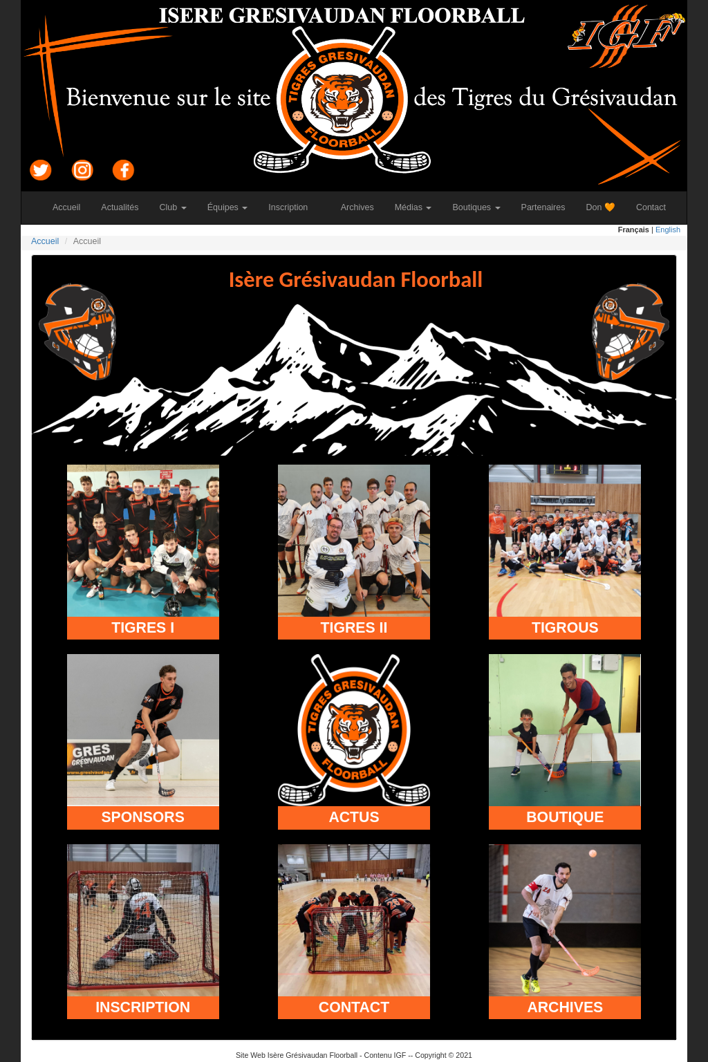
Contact (656, 207)
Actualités (125, 207)
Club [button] (173, 207)
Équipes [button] (227, 207)
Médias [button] (413, 207)
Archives (362, 207)
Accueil (72, 207)
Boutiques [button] (476, 207)
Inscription (293, 207)
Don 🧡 (606, 207)
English (667, 229)
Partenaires (548, 207)
